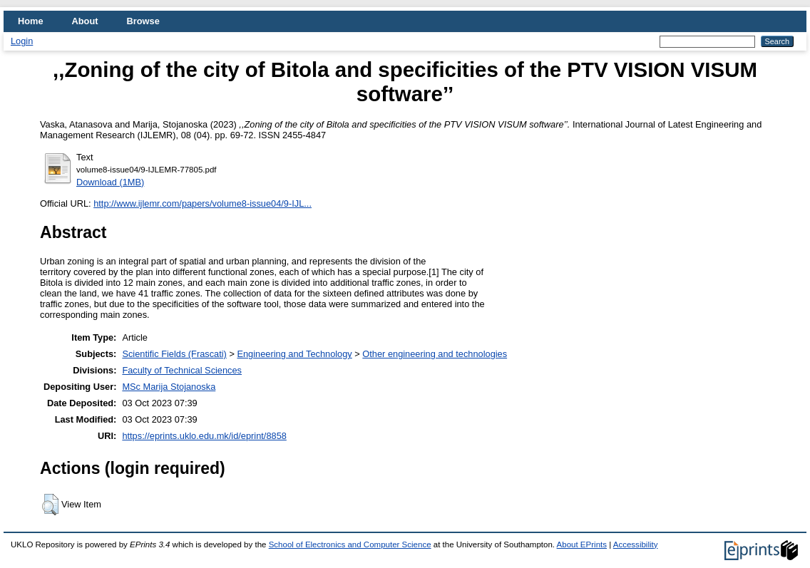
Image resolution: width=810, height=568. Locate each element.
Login (22, 41)
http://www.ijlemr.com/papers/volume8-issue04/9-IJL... (202, 203)
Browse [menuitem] (143, 21)
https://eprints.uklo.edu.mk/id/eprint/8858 (204, 435)
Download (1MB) (110, 182)
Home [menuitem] (30, 21)
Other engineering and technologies (434, 353)
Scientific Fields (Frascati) (174, 353)
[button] (50, 504)
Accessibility (635, 544)
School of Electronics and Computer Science (350, 544)
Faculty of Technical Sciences (182, 370)
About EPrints (582, 544)
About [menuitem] (85, 21)
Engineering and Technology (294, 353)
